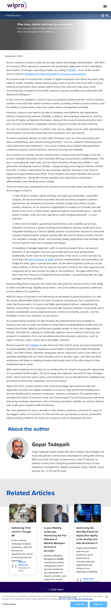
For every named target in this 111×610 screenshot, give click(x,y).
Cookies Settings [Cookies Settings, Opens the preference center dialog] (9, 604)
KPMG (72, 70)
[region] (55, 601)
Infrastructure (13, 15)
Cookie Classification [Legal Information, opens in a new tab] (84, 599)
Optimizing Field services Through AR (21, 531)
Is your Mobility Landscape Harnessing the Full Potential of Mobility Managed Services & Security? (55, 539)
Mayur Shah (88, 578)
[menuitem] (106, 15)
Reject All (98, 604)
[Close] (106, 597)
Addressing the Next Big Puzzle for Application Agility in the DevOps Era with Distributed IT (87, 535)
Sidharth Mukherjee (23, 563)
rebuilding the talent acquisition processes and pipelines (55, 74)
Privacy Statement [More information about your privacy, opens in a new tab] (67, 599)
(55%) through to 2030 (41, 259)
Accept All (79, 604)
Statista (35, 345)
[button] (102, 15)
